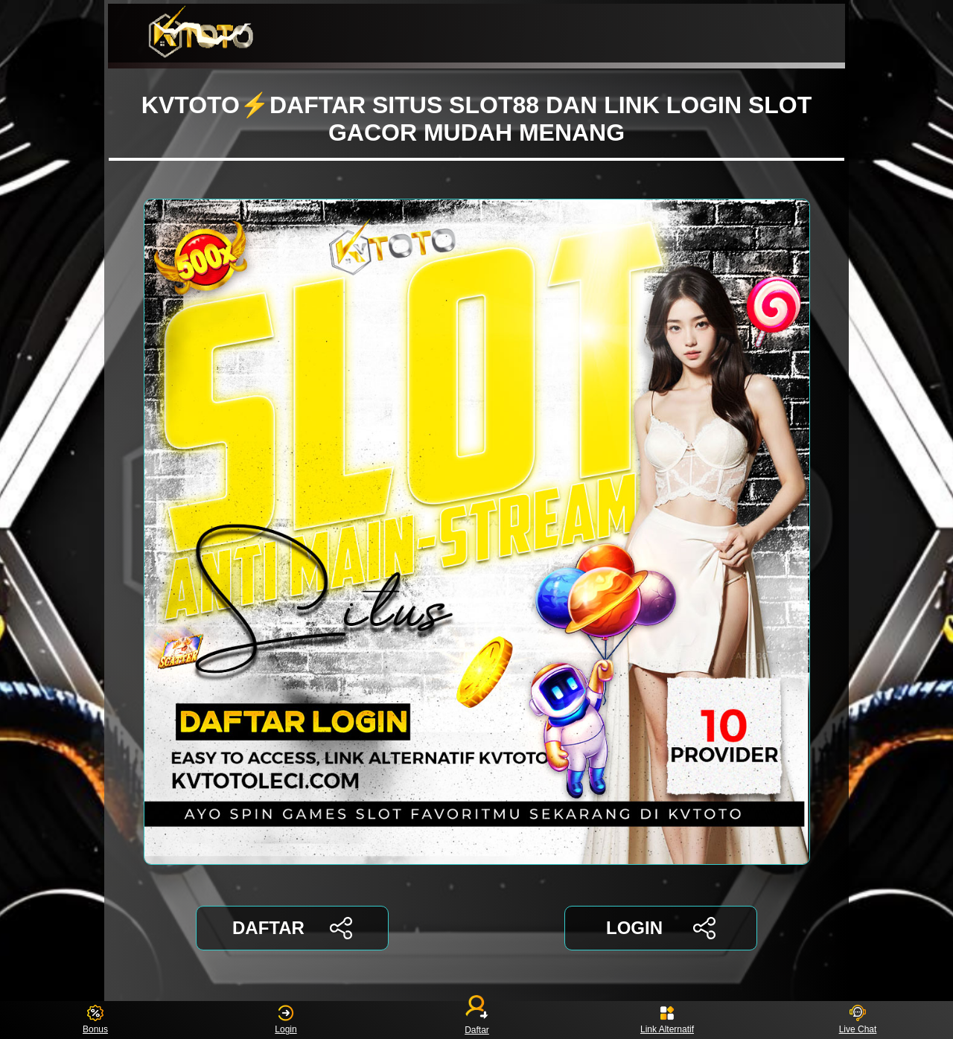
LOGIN (660, 928)
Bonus (95, 1020)
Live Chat (858, 1020)
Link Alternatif (667, 1020)
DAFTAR (292, 928)
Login (285, 1020)
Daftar (476, 1020)
